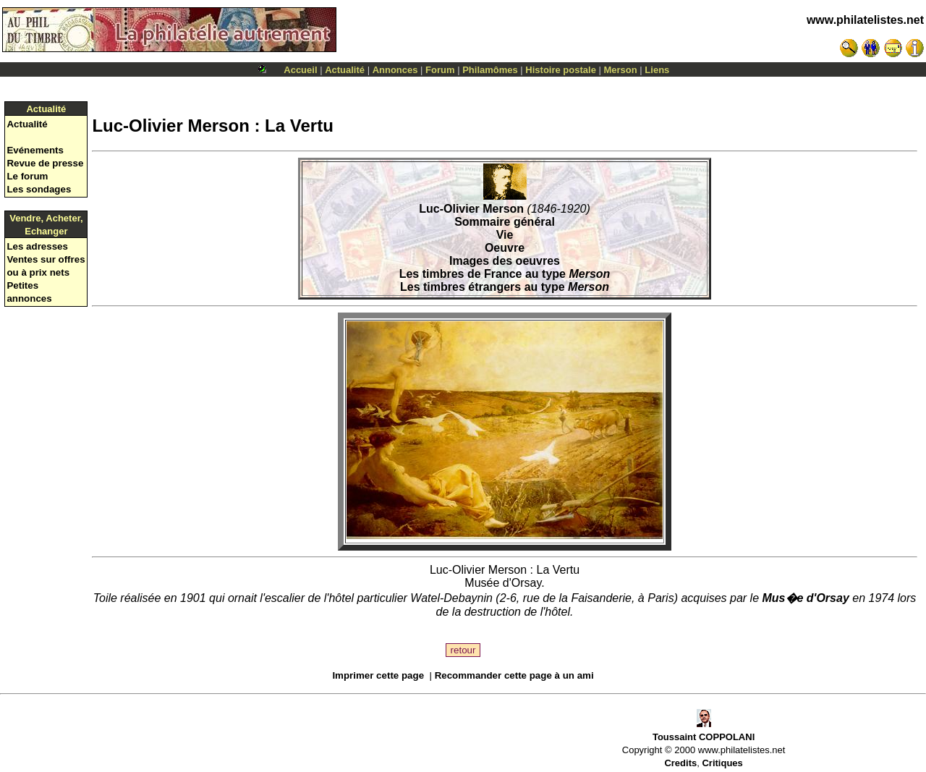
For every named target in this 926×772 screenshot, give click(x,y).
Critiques (722, 763)
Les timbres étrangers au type (504, 287)
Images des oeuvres (504, 261)
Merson (620, 69)
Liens (657, 69)
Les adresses (37, 246)
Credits (680, 763)
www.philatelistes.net (865, 20)
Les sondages (39, 189)
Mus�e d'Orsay (806, 598)
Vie (505, 235)
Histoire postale (560, 69)
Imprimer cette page (378, 675)
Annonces (395, 69)
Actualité (345, 69)
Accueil (300, 69)
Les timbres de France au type (505, 274)
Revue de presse (45, 163)
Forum (439, 69)
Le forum (27, 176)
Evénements (35, 150)
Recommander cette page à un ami (514, 675)
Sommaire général (504, 222)
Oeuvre (504, 248)
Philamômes (490, 69)
